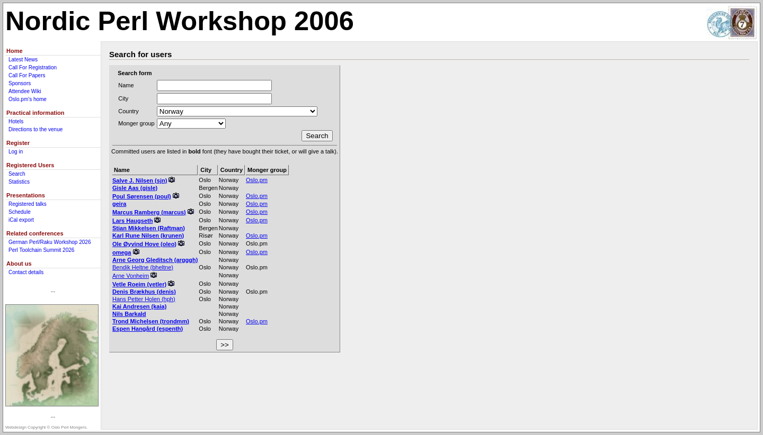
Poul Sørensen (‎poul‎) (141, 196)
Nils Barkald (129, 314)
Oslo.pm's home (27, 99)
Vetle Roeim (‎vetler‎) (139, 284)
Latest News (23, 59)
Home (14, 51)
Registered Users (30, 165)
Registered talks (27, 204)
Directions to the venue (35, 129)
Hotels (15, 121)
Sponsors (19, 83)
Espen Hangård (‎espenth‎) (147, 328)
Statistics (19, 182)
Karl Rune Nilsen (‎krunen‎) (148, 235)
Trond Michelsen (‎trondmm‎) (150, 321)
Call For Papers (26, 75)
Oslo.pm (257, 180)
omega (121, 252)
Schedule (19, 212)
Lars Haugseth (132, 220)
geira (119, 204)
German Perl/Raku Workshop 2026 (49, 242)
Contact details (25, 272)
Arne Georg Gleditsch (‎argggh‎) (155, 260)
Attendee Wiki (24, 91)
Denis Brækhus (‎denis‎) (144, 291)
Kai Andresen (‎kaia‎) (139, 306)
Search (16, 174)
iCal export (21, 220)
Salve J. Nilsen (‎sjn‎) (139, 180)
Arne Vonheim (130, 276)
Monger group (136, 123)
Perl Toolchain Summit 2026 (41, 250)
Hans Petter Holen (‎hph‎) (143, 299)
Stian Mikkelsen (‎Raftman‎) (148, 228)
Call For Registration (32, 67)
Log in (15, 152)
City (123, 98)
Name (126, 85)
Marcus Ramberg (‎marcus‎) (149, 212)
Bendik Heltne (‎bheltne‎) (142, 267)
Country (128, 111)
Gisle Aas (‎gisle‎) (134, 188)
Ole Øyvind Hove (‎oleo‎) (144, 244)
